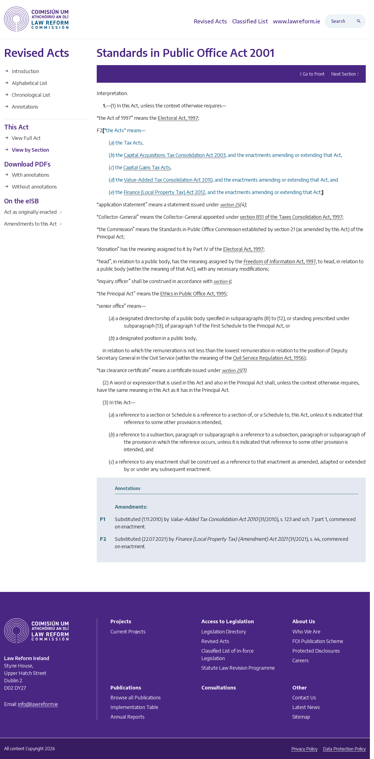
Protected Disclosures (316, 650)
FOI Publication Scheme (317, 641)
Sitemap (301, 717)
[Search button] (360, 21)
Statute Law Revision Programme (238, 667)
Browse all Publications (135, 697)
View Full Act (22, 137)
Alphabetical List (25, 83)
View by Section (26, 149)
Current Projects (128, 631)
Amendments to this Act (33, 223)
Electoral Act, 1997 (178, 118)
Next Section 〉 (346, 74)
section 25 (229, 204)
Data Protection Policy (344, 749)
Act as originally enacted (33, 211)
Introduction (21, 71)
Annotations (21, 106)
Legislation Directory (223, 631)
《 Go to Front (311, 74)
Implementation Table (134, 707)
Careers (300, 660)
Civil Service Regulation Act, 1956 (268, 357)
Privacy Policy (304, 749)
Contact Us (304, 697)
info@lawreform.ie (38, 704)
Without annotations (30, 186)
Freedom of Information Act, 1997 (279, 261)
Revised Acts (215, 641)
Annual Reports (127, 717)
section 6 (222, 281)
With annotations (26, 174)
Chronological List (27, 95)
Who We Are (306, 631)
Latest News (306, 707)
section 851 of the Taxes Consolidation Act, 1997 (291, 217)
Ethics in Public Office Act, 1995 (193, 293)
